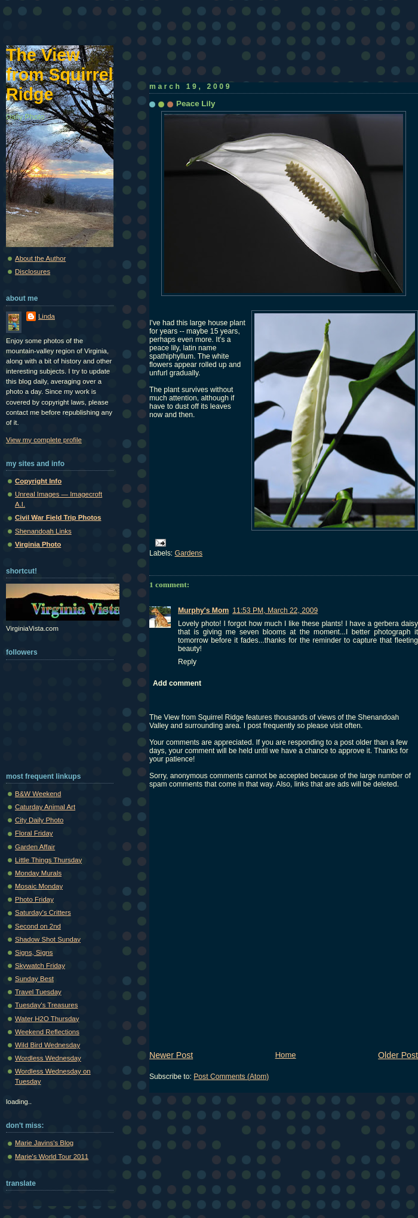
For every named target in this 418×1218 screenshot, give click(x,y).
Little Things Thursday (48, 860)
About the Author (40, 258)
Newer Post (171, 1055)
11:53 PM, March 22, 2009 (275, 610)
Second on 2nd (38, 926)
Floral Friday (34, 833)
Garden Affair (35, 846)
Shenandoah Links (43, 531)
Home (285, 1054)
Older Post (398, 1055)
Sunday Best (34, 978)
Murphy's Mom (203, 610)
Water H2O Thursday (47, 1018)
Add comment (177, 683)
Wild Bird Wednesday (47, 1045)
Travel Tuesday (38, 991)
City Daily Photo (39, 820)
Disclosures (32, 271)
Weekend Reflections (47, 1031)
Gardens (189, 553)
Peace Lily (195, 103)
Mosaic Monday (39, 886)
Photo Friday (34, 899)
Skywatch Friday (40, 965)
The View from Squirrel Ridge (59, 74)
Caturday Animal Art (45, 806)
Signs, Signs (34, 952)
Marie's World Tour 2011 (51, 1156)
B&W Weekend (38, 793)
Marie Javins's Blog (44, 1142)
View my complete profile (44, 439)
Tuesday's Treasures (46, 1005)
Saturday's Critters (43, 912)
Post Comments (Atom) (231, 1076)
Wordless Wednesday (48, 1058)
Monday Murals (38, 873)
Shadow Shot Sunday (48, 939)
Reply (187, 662)
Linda (46, 316)
